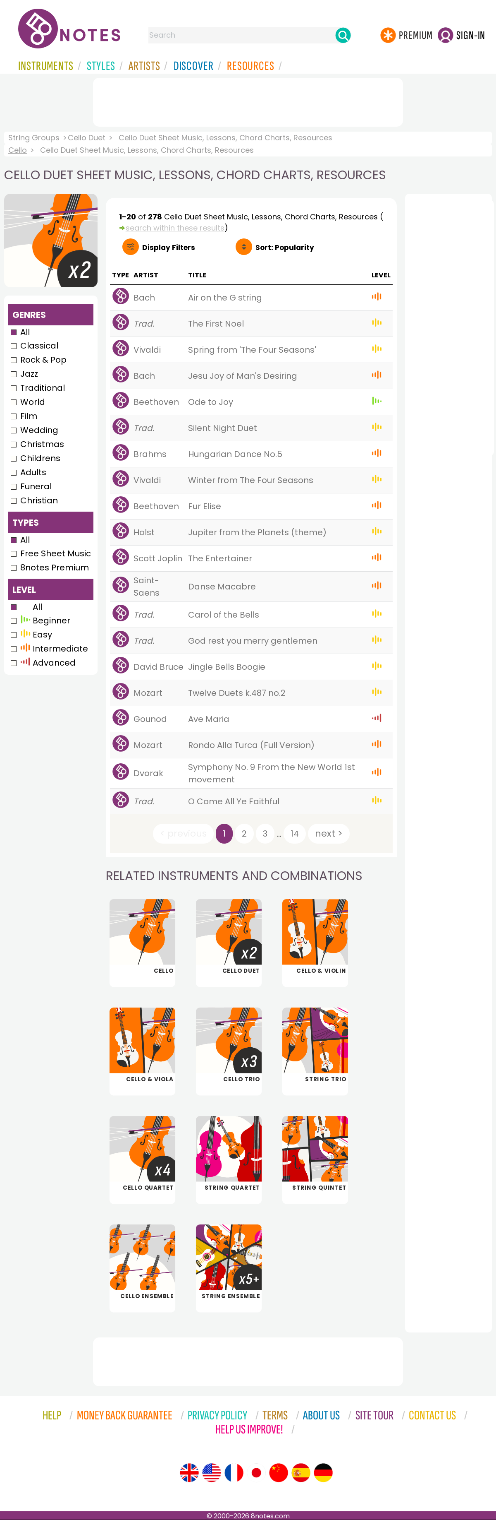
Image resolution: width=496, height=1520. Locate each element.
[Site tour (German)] (323, 1472)
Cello (17, 150)
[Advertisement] (248, 100)
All (25, 332)
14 (295, 833)
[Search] (343, 35)
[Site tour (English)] (189, 1472)
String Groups (34, 137)
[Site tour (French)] (234, 1472)
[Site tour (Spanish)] (301, 1472)
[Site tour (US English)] (211, 1472)
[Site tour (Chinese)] (278, 1472)
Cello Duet (86, 137)
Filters (168, 248)
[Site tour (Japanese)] (256, 1472)
